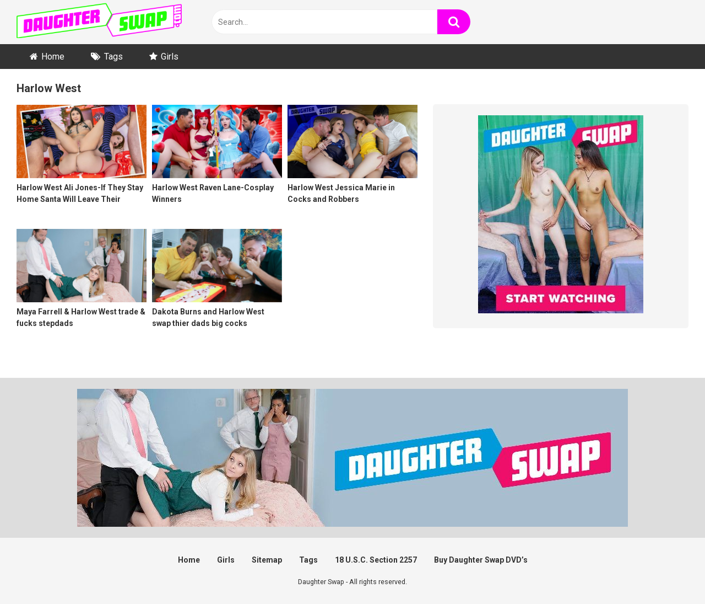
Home (52, 56)
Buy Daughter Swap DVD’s (481, 559)
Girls (169, 56)
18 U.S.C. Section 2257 (376, 559)
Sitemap (267, 559)
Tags (113, 56)
